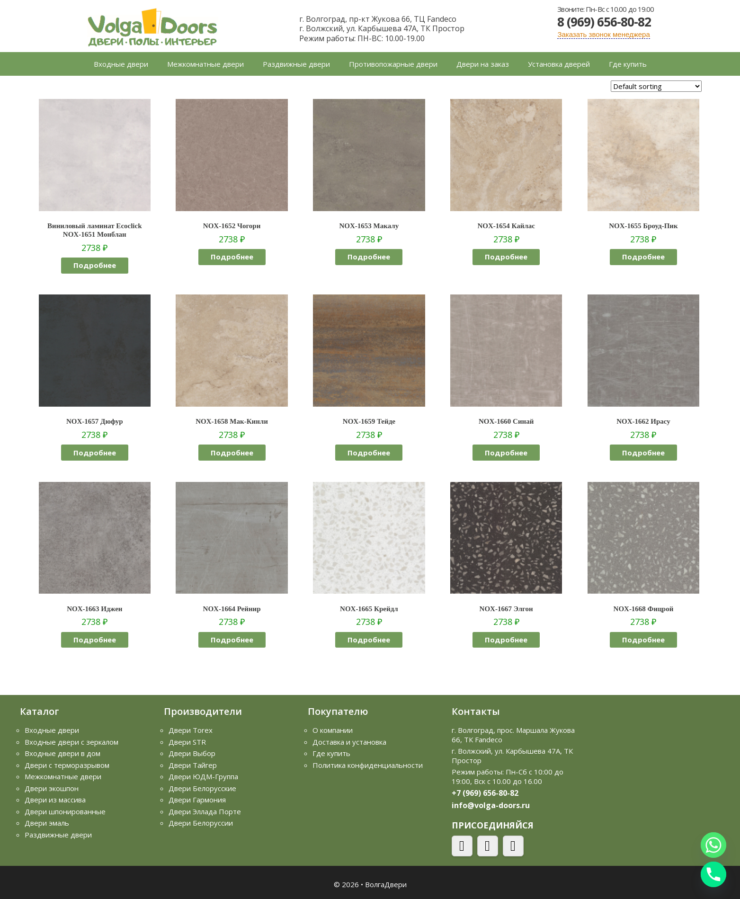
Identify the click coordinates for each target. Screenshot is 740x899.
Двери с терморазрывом (67, 765)
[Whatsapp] (713, 845)
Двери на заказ (482, 64)
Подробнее (94, 265)
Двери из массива (55, 799)
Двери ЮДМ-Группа (203, 776)
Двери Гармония (197, 799)
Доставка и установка (349, 742)
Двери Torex (191, 730)
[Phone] (713, 874)
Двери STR (187, 742)
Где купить (628, 64)
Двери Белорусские (202, 788)
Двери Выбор (192, 753)
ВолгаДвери (386, 884)
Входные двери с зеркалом (71, 742)
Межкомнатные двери (205, 64)
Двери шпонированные (65, 811)
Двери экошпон (52, 788)
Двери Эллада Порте (205, 811)
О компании (332, 730)
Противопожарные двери (393, 64)
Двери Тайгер (193, 765)
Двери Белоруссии (201, 823)
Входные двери (121, 64)
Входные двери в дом (62, 753)
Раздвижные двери (296, 64)
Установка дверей (559, 64)
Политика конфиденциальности (367, 765)
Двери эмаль (47, 823)
